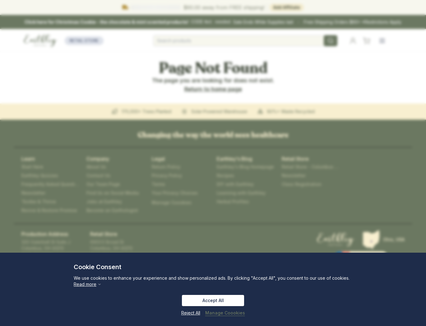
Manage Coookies (225, 312)
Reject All (190, 312)
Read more (87, 284)
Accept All (213, 300)
